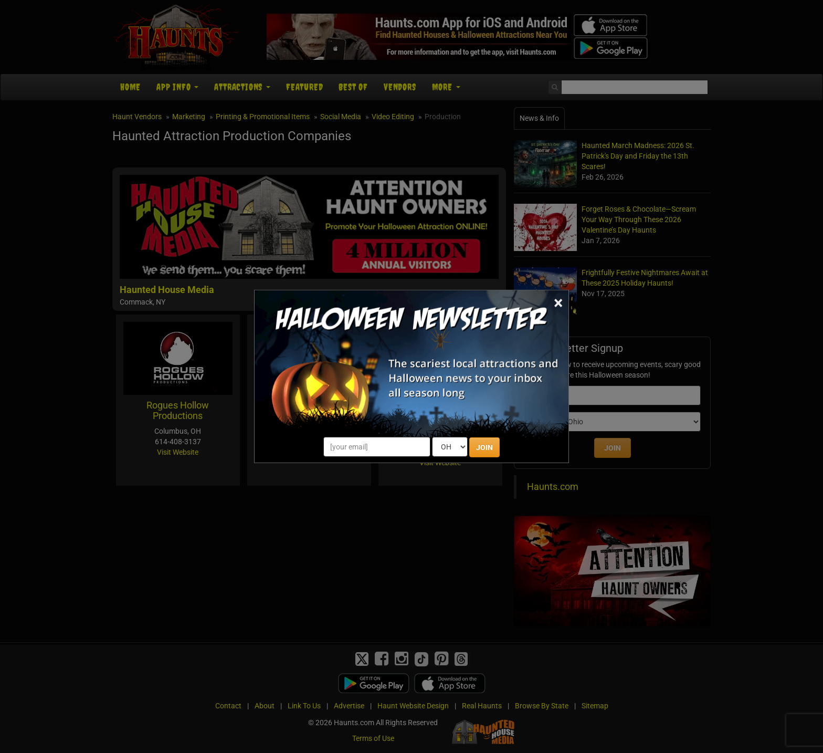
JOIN (484, 447)
